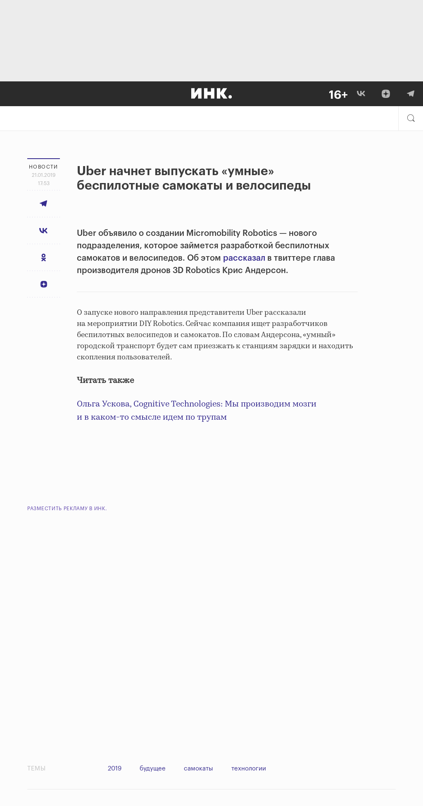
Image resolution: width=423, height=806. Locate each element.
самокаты (198, 769)
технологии (248, 769)
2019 (114, 769)
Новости (43, 166)
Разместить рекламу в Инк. (67, 508)
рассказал (245, 258)
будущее (153, 769)
